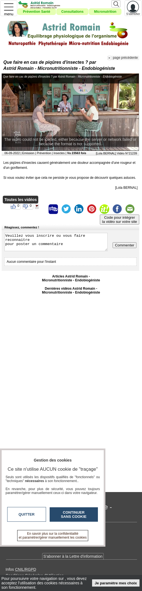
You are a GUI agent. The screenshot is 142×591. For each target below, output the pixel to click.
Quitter (27, 514)
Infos (21, 569)
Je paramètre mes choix (116, 583)
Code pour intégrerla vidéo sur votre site (119, 219)
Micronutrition (105, 12)
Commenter (124, 245)
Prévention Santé (36, 12)
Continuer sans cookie (74, 514)
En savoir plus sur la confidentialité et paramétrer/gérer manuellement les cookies (53, 535)
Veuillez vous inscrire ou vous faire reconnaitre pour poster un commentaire (56, 242)
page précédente (125, 58)
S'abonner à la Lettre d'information (72, 556)
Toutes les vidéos (20, 199)
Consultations (72, 12)
